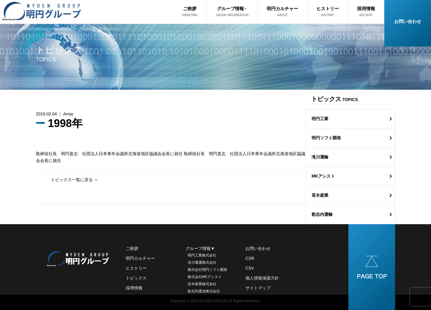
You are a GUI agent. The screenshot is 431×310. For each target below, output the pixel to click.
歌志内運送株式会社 (203, 291)
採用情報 (366, 11)
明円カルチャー (282, 11)
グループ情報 (232, 11)
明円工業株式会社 (201, 255)
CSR (249, 258)
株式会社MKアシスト (204, 277)
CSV (249, 268)
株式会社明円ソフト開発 (206, 270)
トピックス (136, 278)
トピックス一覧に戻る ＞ (74, 179)
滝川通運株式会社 (201, 262)
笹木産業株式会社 (201, 284)
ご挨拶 (190, 11)
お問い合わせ (407, 21)
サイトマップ (258, 287)
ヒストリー (327, 11)
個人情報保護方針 (262, 278)
